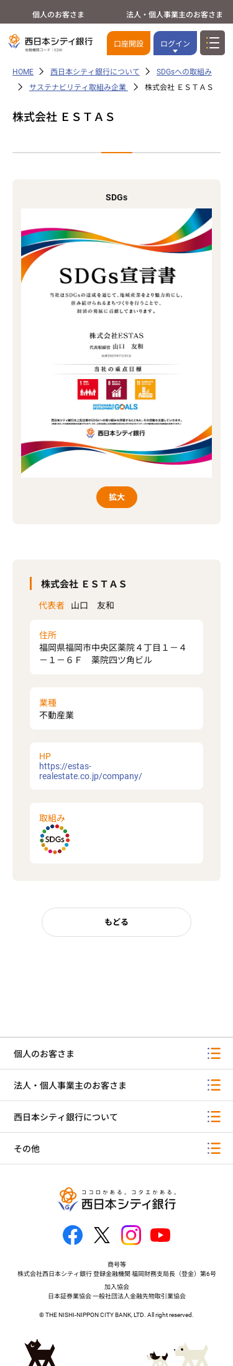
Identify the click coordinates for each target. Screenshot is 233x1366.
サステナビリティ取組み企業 (78, 87)
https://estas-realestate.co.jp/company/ (116, 766)
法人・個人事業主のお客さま (174, 15)
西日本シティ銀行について (95, 72)
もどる (116, 922)
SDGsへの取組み (184, 72)
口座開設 (129, 44)
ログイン (175, 44)
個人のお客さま (58, 15)
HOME (23, 72)
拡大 (117, 497)
